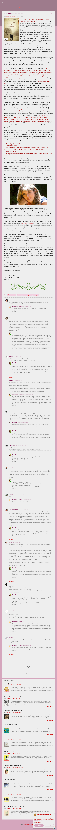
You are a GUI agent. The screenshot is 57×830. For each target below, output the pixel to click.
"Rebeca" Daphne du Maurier (10, 726)
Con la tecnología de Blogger (28, 824)
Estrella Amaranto (13, 512)
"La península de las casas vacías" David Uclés (14, 699)
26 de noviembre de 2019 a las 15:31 (28, 623)
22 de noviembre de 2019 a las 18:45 (28, 365)
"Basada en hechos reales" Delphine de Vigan (13, 795)
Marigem (11, 640)
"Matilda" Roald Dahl (9, 754)
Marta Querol (36, 297)
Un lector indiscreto (27, 225)
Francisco (11, 414)
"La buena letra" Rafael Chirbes (11, 740)
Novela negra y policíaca (23, 9)
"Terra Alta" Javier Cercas (9, 781)
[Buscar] (54, 3)
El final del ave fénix (11, 297)
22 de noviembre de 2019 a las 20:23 (22, 424)
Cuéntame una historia (11, 3)
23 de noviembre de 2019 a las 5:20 (21, 447)
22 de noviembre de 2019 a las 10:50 (28, 302)
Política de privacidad (38, 820)
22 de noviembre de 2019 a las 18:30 (28, 308)
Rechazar (49, 825)
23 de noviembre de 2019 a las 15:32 (28, 457)
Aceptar (39, 825)
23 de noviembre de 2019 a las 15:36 (28, 482)
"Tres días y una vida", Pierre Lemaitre (12, 767)
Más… (40, 9)
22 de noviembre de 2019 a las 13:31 (20, 320)
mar (10, 359)
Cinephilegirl (12, 447)
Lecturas (12, 9)
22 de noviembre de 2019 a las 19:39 (28, 396)
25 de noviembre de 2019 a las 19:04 (28, 570)
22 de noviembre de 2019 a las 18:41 (28, 335)
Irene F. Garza (12, 586)
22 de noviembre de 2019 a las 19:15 (19, 382)
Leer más (50, 695)
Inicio (7, 9)
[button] (52, 16)
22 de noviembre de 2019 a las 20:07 (19, 414)
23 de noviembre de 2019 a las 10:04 (23, 470)
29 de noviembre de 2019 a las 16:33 (28, 647)
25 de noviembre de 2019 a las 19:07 (28, 597)
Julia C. (10, 544)
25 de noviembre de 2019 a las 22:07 (27, 613)
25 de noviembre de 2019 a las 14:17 (21, 586)
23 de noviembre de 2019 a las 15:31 (28, 433)
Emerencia (11, 320)
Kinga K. (11, 497)
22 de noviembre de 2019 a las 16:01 (16, 358)
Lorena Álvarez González (15, 613)
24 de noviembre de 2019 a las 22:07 (18, 544)
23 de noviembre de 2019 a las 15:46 (28, 530)
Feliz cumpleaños (8, 685)
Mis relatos (34, 9)
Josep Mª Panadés (13, 470)
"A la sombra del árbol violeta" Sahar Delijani (14, 809)
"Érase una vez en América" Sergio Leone (13, 712)
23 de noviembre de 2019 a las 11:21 (23, 511)
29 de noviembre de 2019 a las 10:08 (19, 639)
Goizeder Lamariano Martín (16, 302)
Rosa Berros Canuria (17, 308)
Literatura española (27, 297)
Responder (11, 317)
